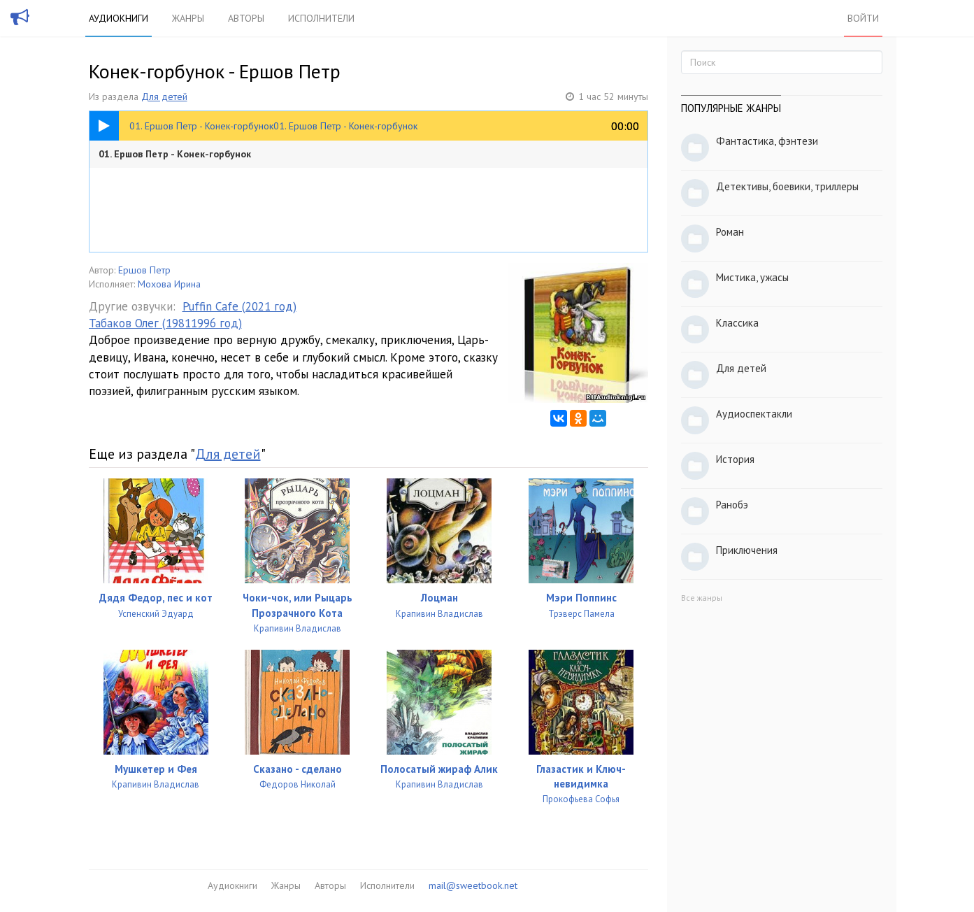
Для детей (164, 96)
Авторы (246, 18)
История (735, 459)
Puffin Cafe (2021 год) (239, 306)
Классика (737, 322)
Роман (730, 231)
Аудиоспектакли (754, 413)
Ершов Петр (144, 270)
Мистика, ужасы (752, 277)
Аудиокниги (118, 18)
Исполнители (321, 18)
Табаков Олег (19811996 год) (165, 323)
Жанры (188, 18)
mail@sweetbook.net (473, 885)
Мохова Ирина (169, 284)
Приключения (747, 550)
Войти (863, 18)
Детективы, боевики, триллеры (787, 186)
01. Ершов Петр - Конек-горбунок (175, 154)
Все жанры (701, 597)
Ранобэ (732, 504)
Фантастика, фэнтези (767, 141)
